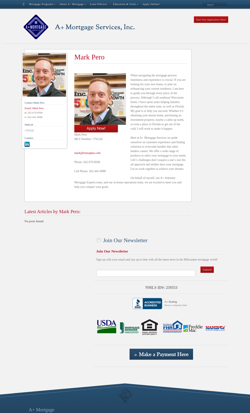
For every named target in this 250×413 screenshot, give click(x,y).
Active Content (91, 297)
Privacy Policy (90, 363)
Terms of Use (90, 377)
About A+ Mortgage (94, 292)
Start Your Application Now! (211, 19)
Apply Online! (90, 301)
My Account (89, 337)
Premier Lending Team (95, 359)
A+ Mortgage (41, 277)
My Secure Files (91, 341)
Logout (86, 328)
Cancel (86, 305)
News (85, 345)
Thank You (88, 381)
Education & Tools (93, 314)
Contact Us (88, 310)
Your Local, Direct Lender (97, 390)
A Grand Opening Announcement (102, 283)
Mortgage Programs (93, 332)
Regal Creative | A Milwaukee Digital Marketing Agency (107, 404)
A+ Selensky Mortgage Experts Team (104, 288)
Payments (87, 350)
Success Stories (91, 372)
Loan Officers (90, 323)
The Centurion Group (94, 385)
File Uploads (89, 319)
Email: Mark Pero (34, 100)
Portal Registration (93, 354)
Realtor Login (90, 368)
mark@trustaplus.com (78, 142)
